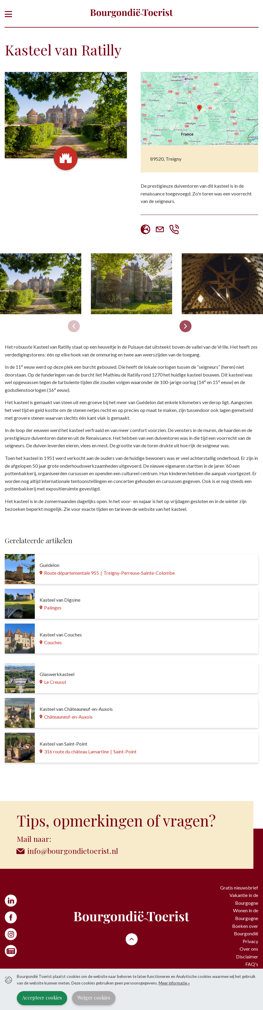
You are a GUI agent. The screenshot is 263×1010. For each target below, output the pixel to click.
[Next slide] (186, 326)
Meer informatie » (174, 983)
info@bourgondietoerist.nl (72, 851)
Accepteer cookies (42, 997)
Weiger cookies (93, 997)
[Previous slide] (74, 326)
